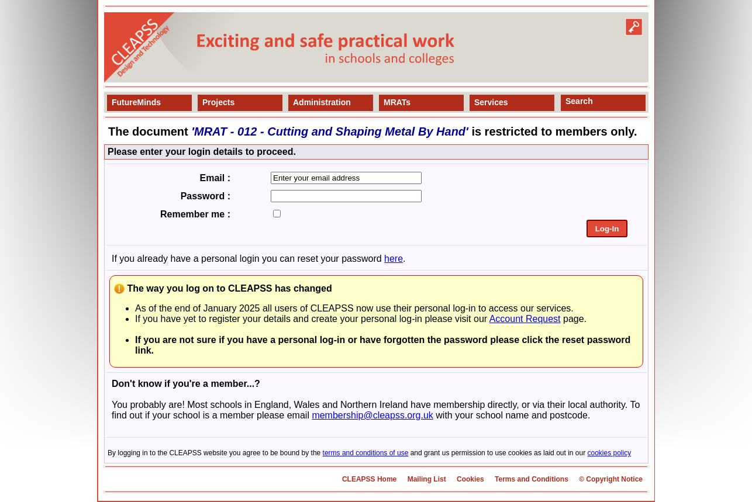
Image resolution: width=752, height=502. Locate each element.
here (393, 259)
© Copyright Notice (611, 479)
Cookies (470, 479)
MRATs (397, 102)
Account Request (525, 319)
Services (491, 102)
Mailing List (427, 479)
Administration (322, 102)
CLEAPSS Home (369, 479)
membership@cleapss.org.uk (372, 415)
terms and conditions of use (366, 453)
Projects (218, 102)
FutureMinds (136, 102)
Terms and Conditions (531, 479)
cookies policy (610, 453)
